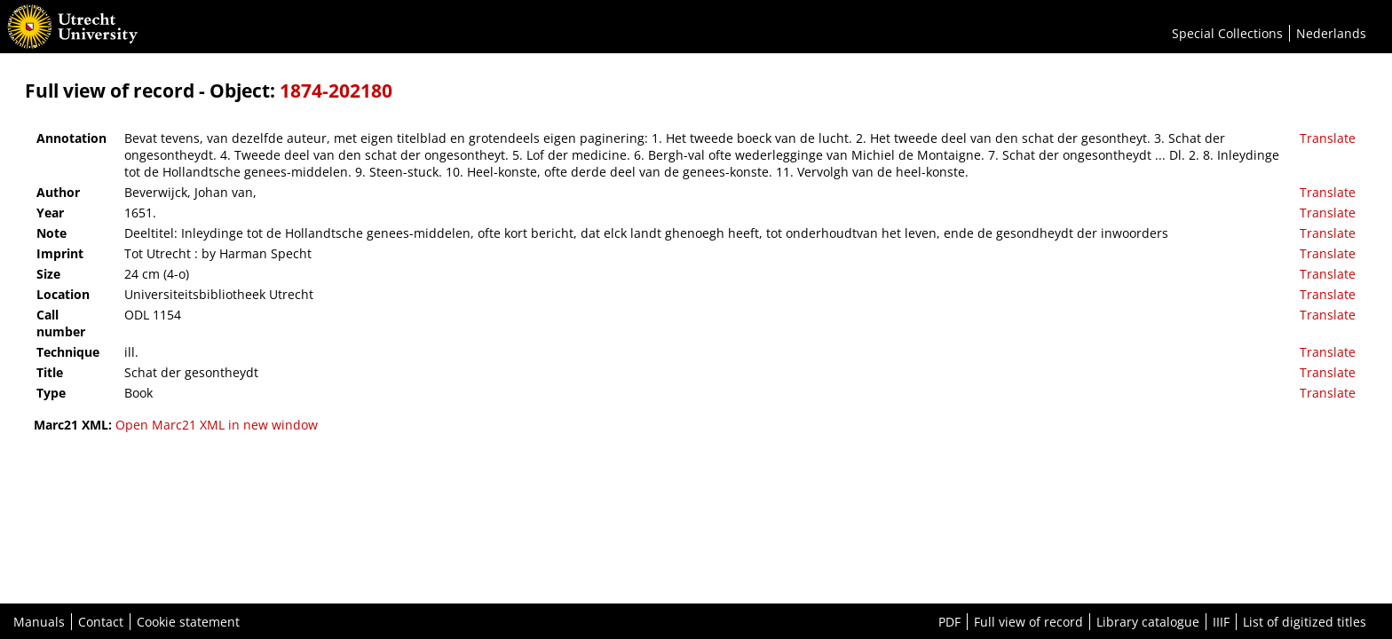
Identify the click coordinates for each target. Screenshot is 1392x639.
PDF (949, 621)
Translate (1328, 138)
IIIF (1221, 621)
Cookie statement (188, 621)
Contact (100, 621)
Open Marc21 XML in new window (216, 424)
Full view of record (1028, 621)
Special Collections (1227, 33)
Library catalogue (1147, 621)
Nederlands (1331, 33)
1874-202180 (336, 90)
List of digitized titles (1304, 621)
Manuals (39, 621)
